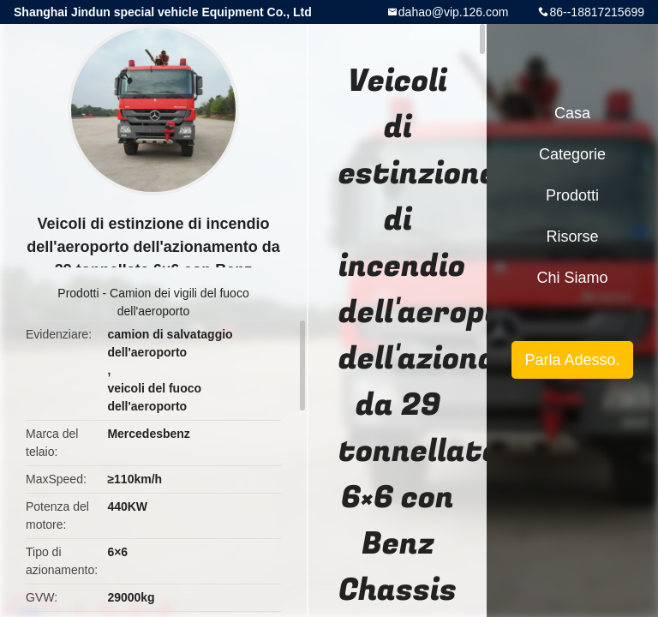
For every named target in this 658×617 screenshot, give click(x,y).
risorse (572, 236)
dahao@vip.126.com (453, 12)
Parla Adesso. (571, 359)
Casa (572, 113)
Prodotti (78, 293)
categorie (572, 154)
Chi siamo (571, 277)
